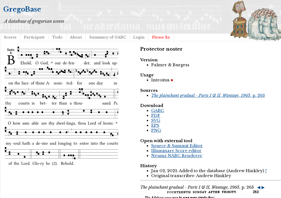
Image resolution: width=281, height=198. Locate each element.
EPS (155, 125)
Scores (10, 37)
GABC (157, 110)
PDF (155, 115)
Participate (34, 37)
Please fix (161, 37)
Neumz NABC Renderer (176, 155)
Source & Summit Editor (177, 145)
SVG (155, 120)
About (76, 37)
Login (139, 37)
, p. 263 (208, 95)
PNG (156, 130)
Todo (57, 37)
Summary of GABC (107, 37)
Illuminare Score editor (176, 150)
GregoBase (22, 9)
